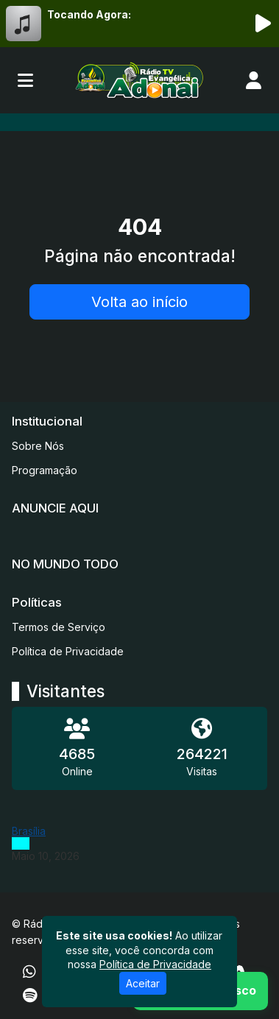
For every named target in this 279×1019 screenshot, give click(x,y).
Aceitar (143, 983)
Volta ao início (139, 302)
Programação (44, 470)
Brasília (29, 831)
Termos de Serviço (58, 627)
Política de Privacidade (68, 651)
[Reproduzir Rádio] (262, 23)
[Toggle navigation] (25, 80)
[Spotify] (30, 995)
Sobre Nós (38, 446)
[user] (253, 80)
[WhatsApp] (29, 972)
